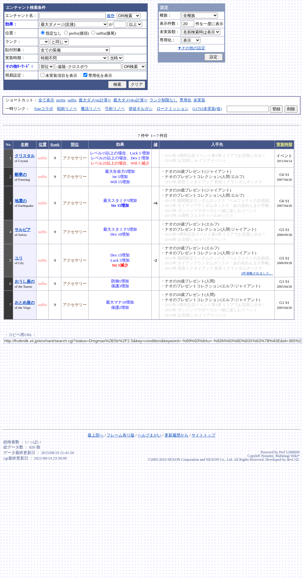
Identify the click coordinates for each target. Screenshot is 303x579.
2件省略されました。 (257, 273)
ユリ (19, 258)
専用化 (185, 100)
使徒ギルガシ (141, 109)
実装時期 (284, 144)
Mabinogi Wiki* (287, 456)
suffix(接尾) (103, 33)
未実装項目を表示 (58, 76)
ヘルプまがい (149, 435)
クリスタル (25, 156)
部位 (75, 144)
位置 (43, 144)
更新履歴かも (176, 435)
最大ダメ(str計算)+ (95, 100)
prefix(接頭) (76, 33)
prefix (61, 100)
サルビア (23, 230)
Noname (267, 456)
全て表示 (46, 100)
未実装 (199, 100)
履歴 (111, 16)
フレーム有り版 (120, 435)
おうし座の (25, 281)
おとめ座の (25, 303)
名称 (24, 144)
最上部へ (96, 435)
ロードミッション (172, 109)
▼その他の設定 (192, 48)
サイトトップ (203, 435)
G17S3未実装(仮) (207, 109)
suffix (72, 100)
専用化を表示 (97, 76)
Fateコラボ (43, 109)
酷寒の (21, 174)
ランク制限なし (163, 100)
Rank (54, 144)
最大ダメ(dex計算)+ (130, 100)
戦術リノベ (67, 109)
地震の (21, 201)
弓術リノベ (115, 109)
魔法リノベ (91, 109)
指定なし (51, 33)
